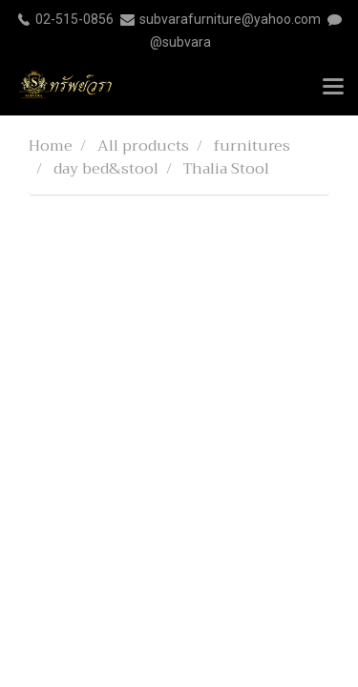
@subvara (180, 42)
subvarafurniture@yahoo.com (230, 19)
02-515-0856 (74, 19)
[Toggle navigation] (333, 88)
